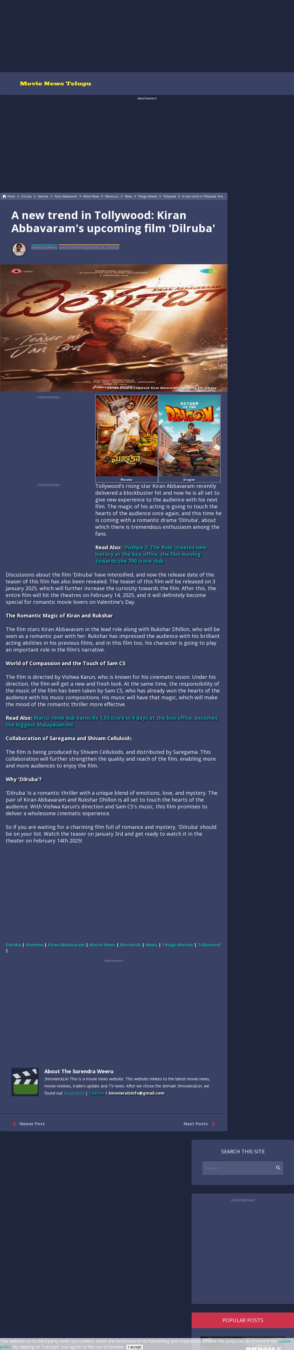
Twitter (96, 1093)
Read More (74, 1093)
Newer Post (27, 1123)
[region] (147, 35)
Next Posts (201, 1123)
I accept (134, 1347)
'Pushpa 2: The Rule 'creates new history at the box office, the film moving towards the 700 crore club (150, 554)
